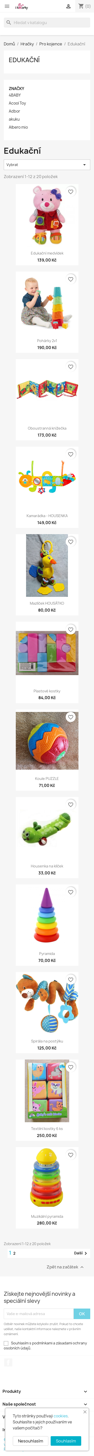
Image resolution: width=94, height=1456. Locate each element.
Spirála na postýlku (47, 1041)
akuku (14, 119)
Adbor (14, 111)
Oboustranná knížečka (47, 428)
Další (81, 1253)
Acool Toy (17, 103)
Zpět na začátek (66, 1267)
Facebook (8, 1362)
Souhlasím (66, 1441)
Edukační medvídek (47, 253)
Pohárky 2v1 (47, 340)
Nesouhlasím (30, 1441)
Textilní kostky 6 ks (47, 1128)
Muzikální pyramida (47, 1216)
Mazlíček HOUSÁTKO (47, 603)
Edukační (24, 60)
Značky (16, 88)
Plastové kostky (47, 691)
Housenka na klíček (47, 866)
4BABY (15, 95)
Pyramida (47, 953)
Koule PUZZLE (47, 778)
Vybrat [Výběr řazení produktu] (47, 165)
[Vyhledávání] (47, 23)
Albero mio (18, 127)
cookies (61, 1416)
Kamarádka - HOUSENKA (47, 515)
